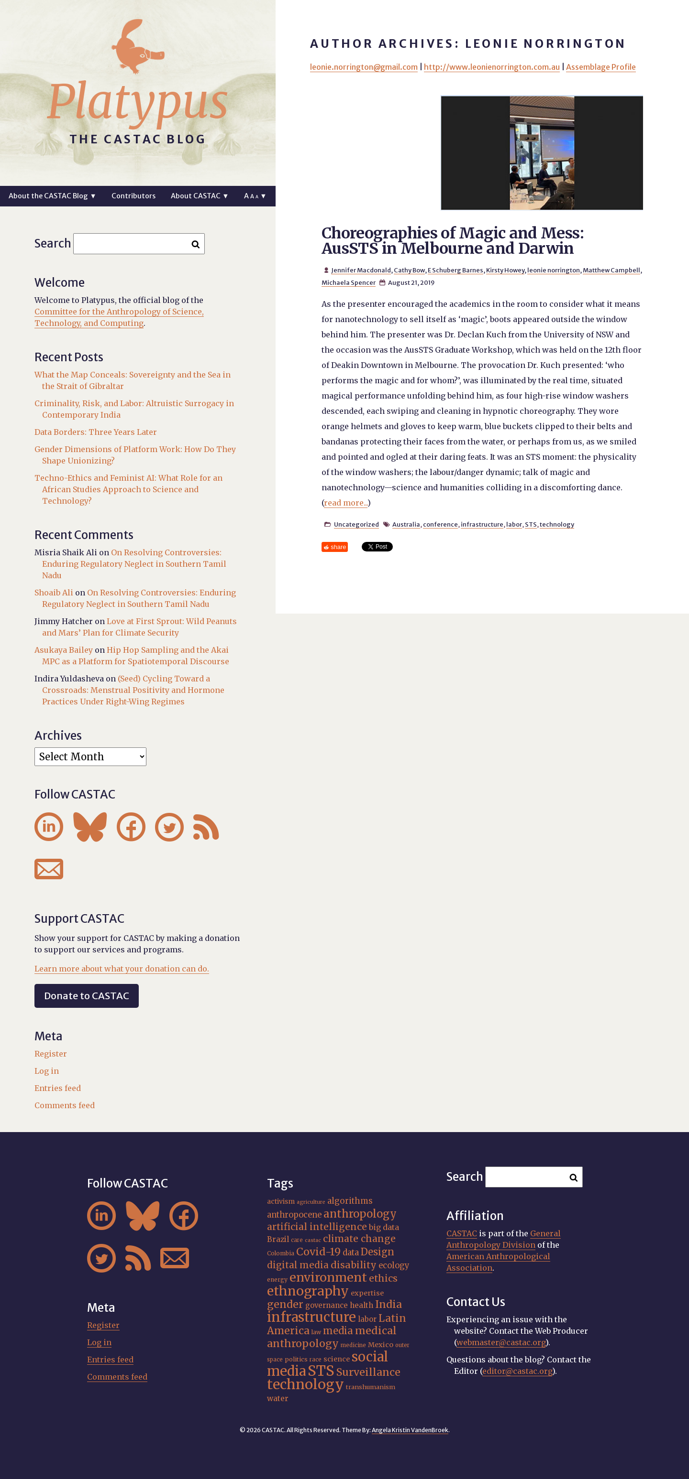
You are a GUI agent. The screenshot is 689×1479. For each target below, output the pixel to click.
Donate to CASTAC (86, 996)
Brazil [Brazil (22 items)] (278, 1239)
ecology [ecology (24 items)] (394, 1266)
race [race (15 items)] (316, 1359)
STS (531, 524)
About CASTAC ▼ (200, 196)
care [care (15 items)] (297, 1240)
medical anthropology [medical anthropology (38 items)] (332, 1337)
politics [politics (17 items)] (296, 1359)
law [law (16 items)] (316, 1332)
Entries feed (57, 1088)
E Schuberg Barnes (455, 270)
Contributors (133, 196)
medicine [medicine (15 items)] (353, 1345)
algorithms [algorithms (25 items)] (350, 1201)
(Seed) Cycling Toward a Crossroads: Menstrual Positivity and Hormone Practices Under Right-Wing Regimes (133, 690)
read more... (345, 502)
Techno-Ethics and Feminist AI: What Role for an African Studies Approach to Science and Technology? (128, 489)
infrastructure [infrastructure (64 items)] (311, 1317)
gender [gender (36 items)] (285, 1304)
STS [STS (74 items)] (321, 1371)
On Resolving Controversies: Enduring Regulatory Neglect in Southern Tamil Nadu (134, 564)
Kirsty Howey (505, 270)
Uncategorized (356, 524)
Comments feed (64, 1105)
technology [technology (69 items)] (305, 1384)
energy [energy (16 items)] (277, 1279)
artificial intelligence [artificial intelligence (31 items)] (317, 1226)
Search (52, 243)
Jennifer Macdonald (361, 270)
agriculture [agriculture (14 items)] (311, 1202)
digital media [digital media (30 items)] (298, 1265)
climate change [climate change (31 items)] (359, 1238)
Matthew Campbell (611, 270)
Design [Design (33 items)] (377, 1252)
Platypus (138, 101)
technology (557, 524)
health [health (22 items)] (361, 1305)
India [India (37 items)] (388, 1304)
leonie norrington (553, 270)
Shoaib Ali (53, 592)
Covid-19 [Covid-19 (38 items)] (318, 1251)
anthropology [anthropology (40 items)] (360, 1213)
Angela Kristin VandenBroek (410, 1430)
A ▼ (255, 196)
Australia (406, 524)
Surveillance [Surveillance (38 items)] (368, 1372)
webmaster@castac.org (500, 1342)
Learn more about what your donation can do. (121, 968)
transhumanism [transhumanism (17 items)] (370, 1387)
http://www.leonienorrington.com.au (492, 67)
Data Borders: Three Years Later (95, 432)
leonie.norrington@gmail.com (364, 67)
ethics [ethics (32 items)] (383, 1278)
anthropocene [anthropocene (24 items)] (294, 1215)
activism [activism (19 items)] (281, 1201)
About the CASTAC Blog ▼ (52, 196)
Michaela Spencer (349, 282)
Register (50, 1053)
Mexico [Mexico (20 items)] (380, 1344)
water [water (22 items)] (278, 1398)
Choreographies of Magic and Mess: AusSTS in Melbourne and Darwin (453, 241)
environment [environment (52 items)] (328, 1277)
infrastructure (482, 524)
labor (514, 524)
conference (440, 524)
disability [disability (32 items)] (354, 1265)
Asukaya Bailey (63, 650)
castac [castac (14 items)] (313, 1240)
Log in (46, 1071)
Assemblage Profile (601, 67)
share (338, 547)
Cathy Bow (409, 270)
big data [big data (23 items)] (384, 1227)
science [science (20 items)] (336, 1359)
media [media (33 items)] (338, 1331)
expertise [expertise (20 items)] (367, 1293)
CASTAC (461, 1233)
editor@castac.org (517, 1371)
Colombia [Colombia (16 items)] (280, 1253)
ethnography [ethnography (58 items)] (308, 1291)
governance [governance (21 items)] (326, 1305)
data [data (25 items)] (351, 1252)
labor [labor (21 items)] (367, 1319)
